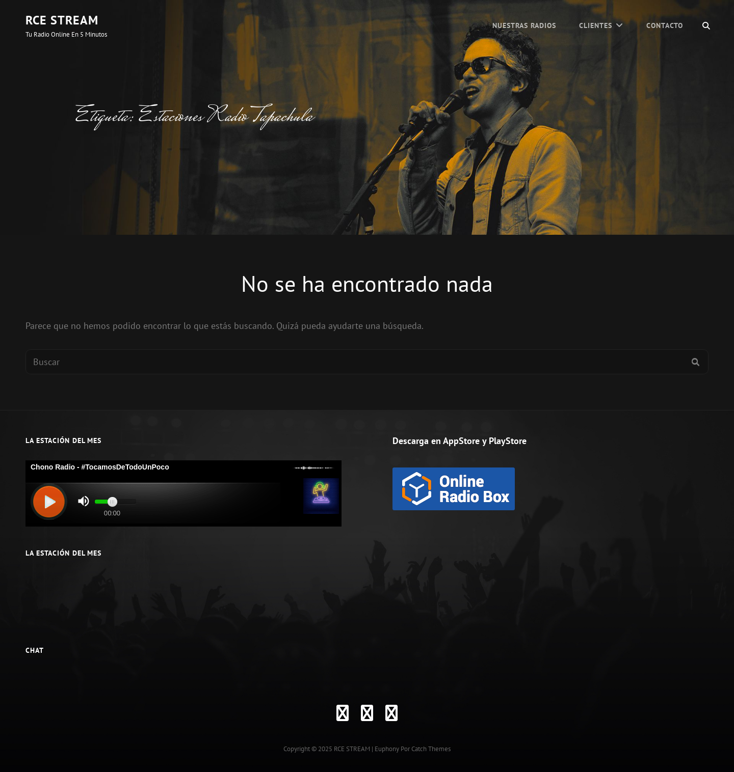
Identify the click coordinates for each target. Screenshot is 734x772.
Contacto (664, 25)
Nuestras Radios (524, 25)
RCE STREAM (61, 20)
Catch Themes (431, 749)
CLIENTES (595, 25)
